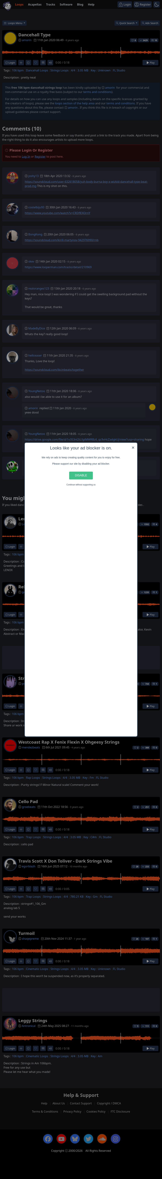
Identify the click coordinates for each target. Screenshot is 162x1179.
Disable (81, 475)
